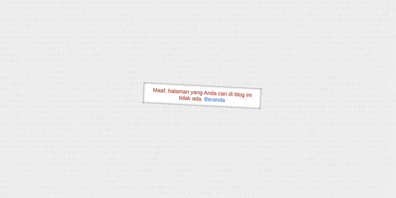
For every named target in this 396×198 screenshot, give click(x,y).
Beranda (214, 99)
